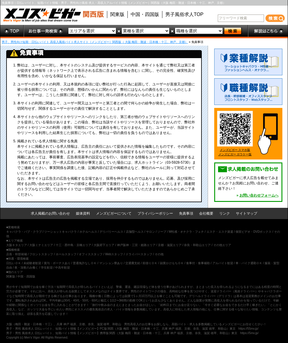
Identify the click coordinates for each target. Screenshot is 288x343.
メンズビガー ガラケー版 (235, 154)
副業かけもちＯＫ (172, 263)
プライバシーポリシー (155, 213)
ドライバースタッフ (139, 254)
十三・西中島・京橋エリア (73, 245)
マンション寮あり (111, 263)
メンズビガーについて (114, 213)
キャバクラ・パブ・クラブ (24, 231)
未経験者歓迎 (32, 263)
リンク (224, 213)
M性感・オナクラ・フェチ (186, 231)
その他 (159, 254)
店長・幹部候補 (16, 254)
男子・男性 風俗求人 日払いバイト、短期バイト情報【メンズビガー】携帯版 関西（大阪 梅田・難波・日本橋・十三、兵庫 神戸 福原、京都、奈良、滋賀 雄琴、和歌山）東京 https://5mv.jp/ (132, 333)
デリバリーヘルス (111, 231)
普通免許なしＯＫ (85, 263)
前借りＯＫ (150, 263)
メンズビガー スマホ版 (235, 149)
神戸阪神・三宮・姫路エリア (136, 245)
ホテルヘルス (88, 231)
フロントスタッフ (41, 254)
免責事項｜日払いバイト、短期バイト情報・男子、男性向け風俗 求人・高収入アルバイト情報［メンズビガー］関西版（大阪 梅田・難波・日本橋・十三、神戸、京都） (114, 2)
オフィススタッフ (91, 254)
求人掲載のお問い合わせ (50, 213)
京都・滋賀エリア (170, 245)
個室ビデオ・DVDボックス (253, 231)
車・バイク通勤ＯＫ (249, 263)
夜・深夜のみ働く (26, 267)
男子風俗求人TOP (184, 14)
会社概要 (206, 213)
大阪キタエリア (16, 245)
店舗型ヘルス (135, 231)
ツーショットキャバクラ (60, 231)
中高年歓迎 (62, 267)
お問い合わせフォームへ (259, 195)
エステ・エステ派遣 (220, 231)
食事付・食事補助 (198, 263)
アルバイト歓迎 (222, 263)
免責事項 (186, 213)
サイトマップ (246, 213)
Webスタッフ (114, 254)
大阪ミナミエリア (41, 245)
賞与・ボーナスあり (57, 263)
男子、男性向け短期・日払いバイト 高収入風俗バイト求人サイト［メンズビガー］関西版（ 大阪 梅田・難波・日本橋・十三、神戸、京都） (95, 42)
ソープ (161, 231)
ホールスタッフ (66, 254)
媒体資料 (83, 213)
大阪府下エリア (104, 245)
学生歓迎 (47, 267)
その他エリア (222, 245)
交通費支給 (132, 263)
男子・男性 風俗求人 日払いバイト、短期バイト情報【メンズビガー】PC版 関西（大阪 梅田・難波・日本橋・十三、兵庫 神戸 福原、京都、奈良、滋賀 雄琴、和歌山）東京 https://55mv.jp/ (132, 328)
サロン (150, 231)
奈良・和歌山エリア (197, 245)
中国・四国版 (145, 14)
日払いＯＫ (13, 263)
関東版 (117, 14)
